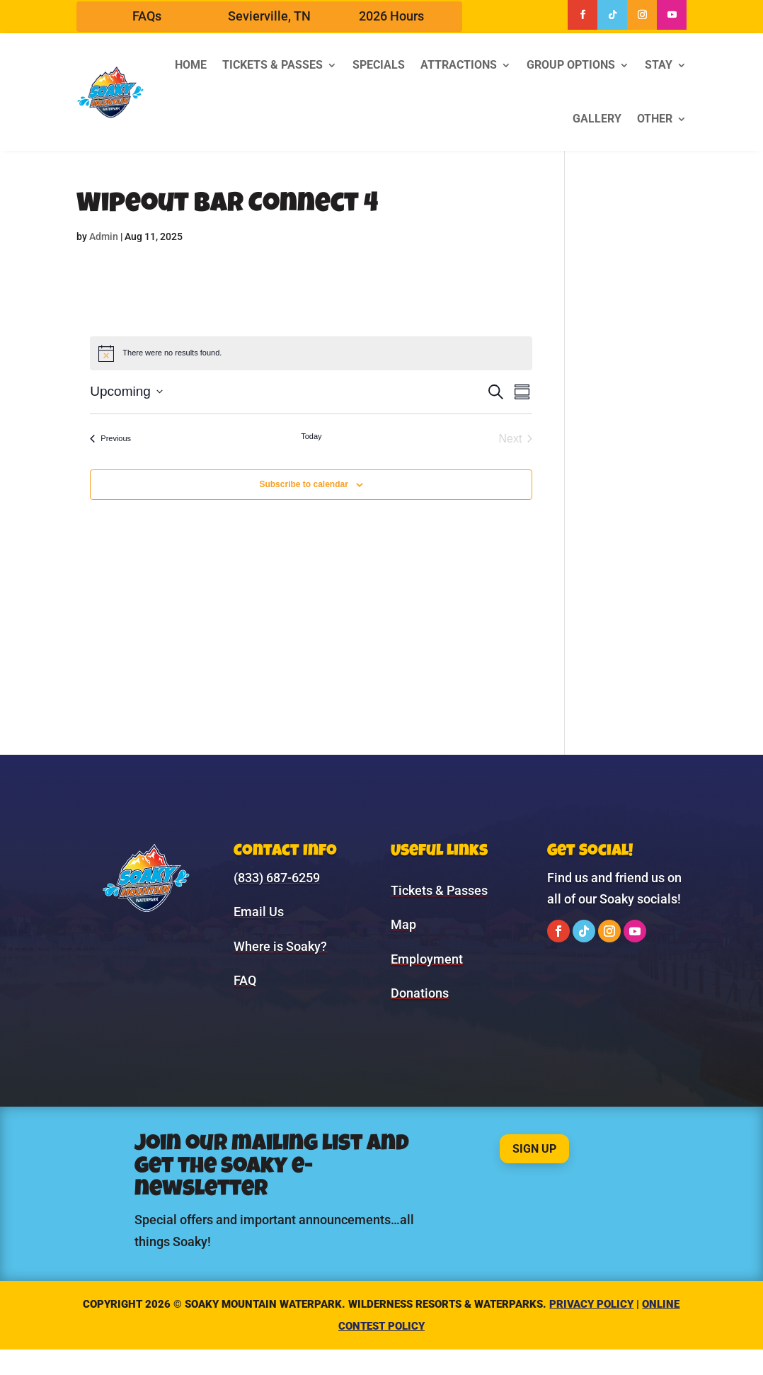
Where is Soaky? (280, 946)
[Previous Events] (110, 439)
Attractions (458, 65)
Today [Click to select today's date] (311, 436)
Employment (427, 959)
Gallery (597, 118)
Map (403, 924)
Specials (378, 65)
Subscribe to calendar (303, 484)
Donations (420, 993)
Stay (658, 65)
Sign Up (534, 1149)
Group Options (571, 65)
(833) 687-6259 (277, 877)
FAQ (245, 980)
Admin (103, 236)
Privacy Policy (591, 1304)
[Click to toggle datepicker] (126, 392)
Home (191, 65)
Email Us (259, 911)
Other (654, 118)
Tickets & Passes (272, 65)
